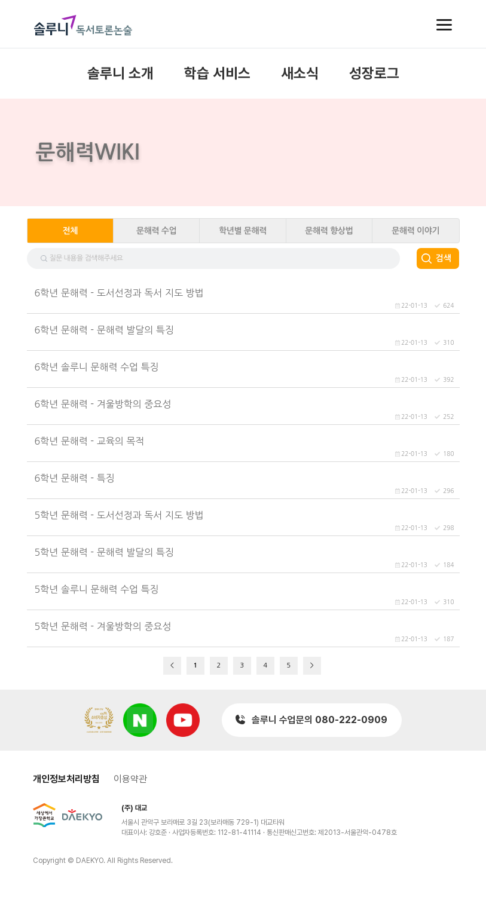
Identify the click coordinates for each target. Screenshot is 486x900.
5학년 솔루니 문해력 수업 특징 (97, 589)
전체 (70, 230)
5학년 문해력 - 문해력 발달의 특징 (104, 552)
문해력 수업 (156, 230)
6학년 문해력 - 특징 (75, 478)
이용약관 (130, 779)
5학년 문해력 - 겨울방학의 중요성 (103, 626)
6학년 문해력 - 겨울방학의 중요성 (103, 404)
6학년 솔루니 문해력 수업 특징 (97, 367)
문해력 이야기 (415, 230)
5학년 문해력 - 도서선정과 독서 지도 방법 (119, 515)
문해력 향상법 (329, 230)
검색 (443, 258)
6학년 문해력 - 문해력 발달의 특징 (104, 330)
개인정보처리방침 (66, 779)
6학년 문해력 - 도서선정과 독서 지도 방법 (119, 293)
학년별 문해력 (243, 230)
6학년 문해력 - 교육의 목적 (90, 441)
